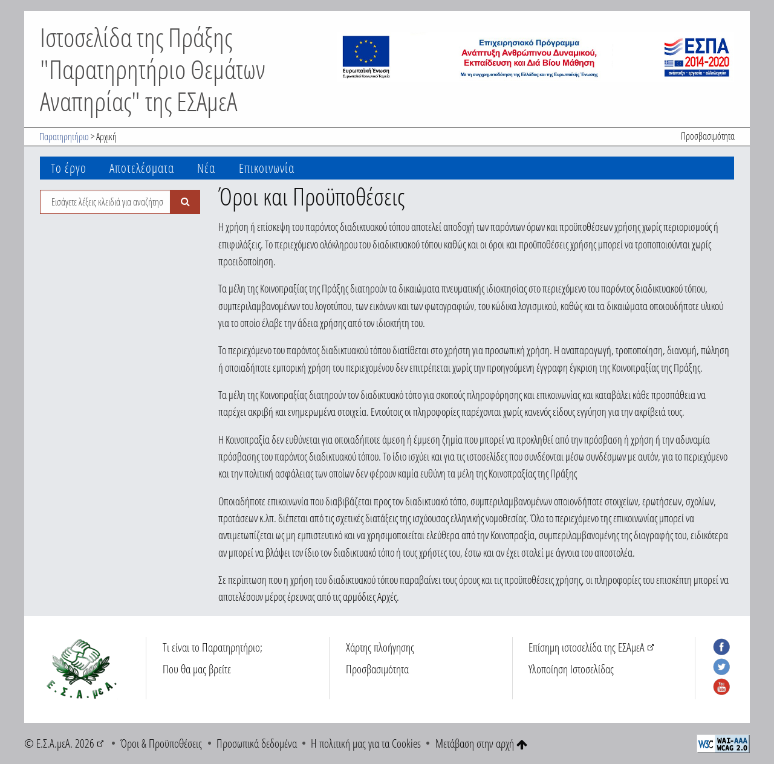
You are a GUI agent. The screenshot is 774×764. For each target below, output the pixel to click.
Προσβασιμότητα (708, 136)
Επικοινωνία (266, 167)
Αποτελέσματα (141, 167)
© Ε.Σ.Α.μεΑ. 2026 (59, 743)
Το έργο (68, 167)
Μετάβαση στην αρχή (481, 743)
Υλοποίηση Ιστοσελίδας (571, 669)
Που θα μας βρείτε (197, 669)
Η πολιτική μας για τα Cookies (366, 743)
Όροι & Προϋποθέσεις (161, 743)
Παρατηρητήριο (64, 136)
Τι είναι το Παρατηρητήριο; (212, 647)
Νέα (206, 167)
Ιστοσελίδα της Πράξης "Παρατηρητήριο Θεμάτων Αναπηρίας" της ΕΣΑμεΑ (152, 69)
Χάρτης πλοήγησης (380, 647)
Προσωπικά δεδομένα (256, 743)
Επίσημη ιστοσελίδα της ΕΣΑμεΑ (586, 647)
